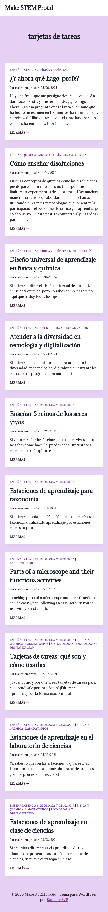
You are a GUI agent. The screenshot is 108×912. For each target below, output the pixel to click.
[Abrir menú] (99, 8)
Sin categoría (74, 155)
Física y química (53, 69)
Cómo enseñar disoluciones (47, 163)
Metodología (49, 155)
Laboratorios (21, 563)
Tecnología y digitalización (64, 328)
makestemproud (26, 88)
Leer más (19, 132)
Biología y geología (57, 405)
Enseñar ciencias (24, 69)
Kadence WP (57, 899)
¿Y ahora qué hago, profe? (44, 78)
